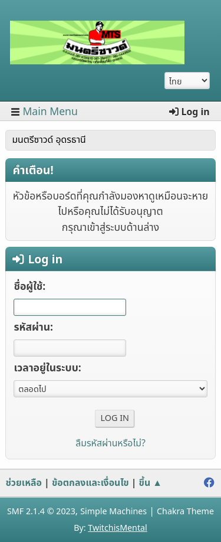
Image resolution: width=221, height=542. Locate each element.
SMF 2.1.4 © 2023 (41, 511)
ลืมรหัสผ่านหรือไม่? (110, 443)
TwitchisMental (117, 528)
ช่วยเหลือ (23, 483)
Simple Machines (113, 511)
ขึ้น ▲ (150, 483)
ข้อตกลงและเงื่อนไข (90, 483)
